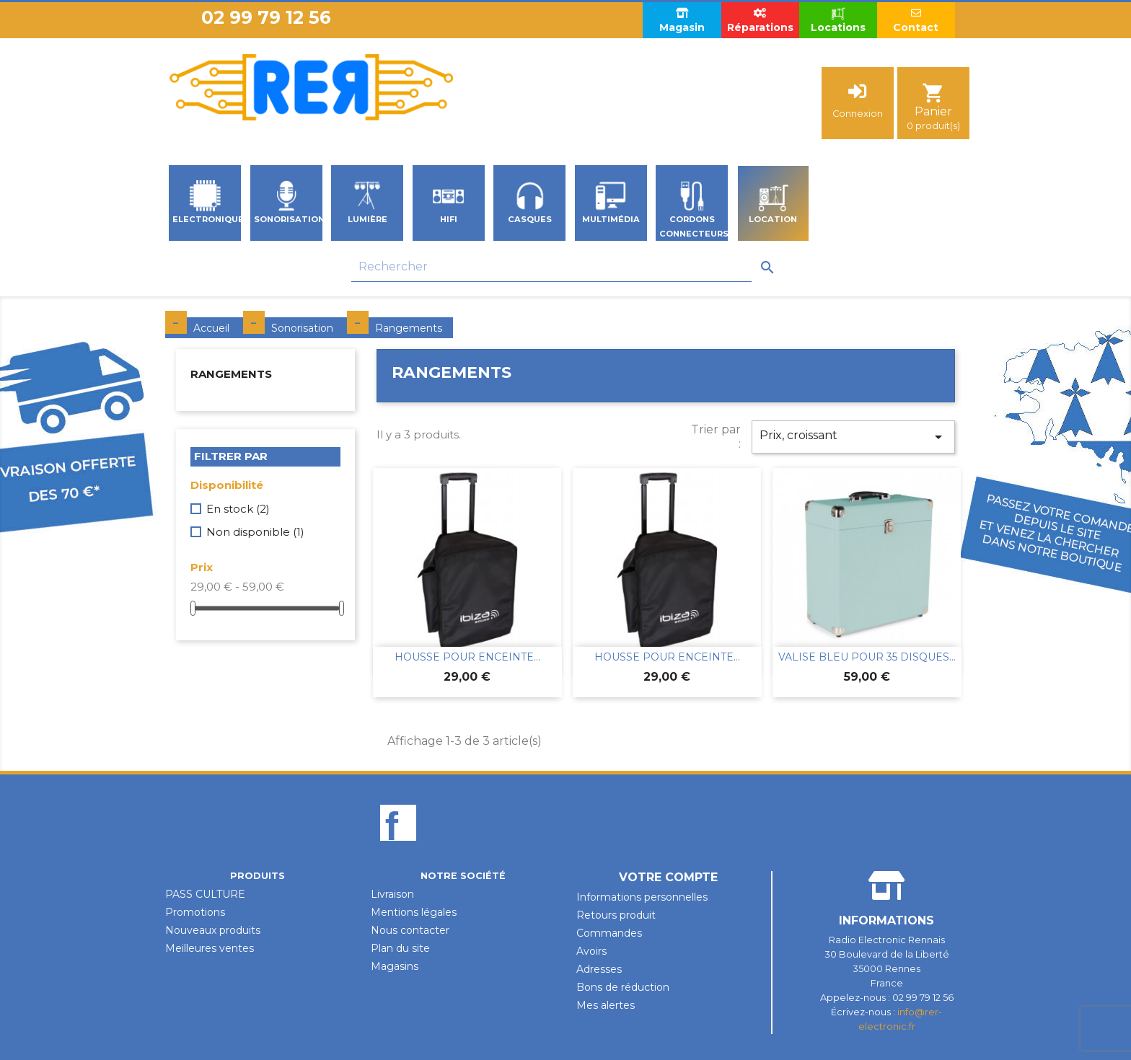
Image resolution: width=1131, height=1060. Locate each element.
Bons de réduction (622, 987)
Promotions (195, 912)
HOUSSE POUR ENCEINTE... (467, 656)
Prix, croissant (853, 437)
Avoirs (591, 951)
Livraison (392, 894)
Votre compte (668, 877)
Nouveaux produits (212, 930)
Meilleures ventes (209, 948)
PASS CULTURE (205, 894)
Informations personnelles (642, 897)
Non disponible (255, 532)
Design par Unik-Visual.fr (566, 1041)
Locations (838, 20)
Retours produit (616, 915)
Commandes (609, 933)
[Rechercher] (551, 267)
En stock (238, 509)
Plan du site (400, 948)
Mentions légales (414, 912)
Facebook (398, 847)
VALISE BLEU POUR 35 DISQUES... (867, 656)
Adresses (599, 969)
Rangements (231, 374)
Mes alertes (605, 1005)
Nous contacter (410, 930)
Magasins (394, 966)
